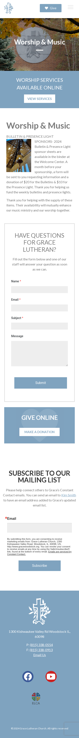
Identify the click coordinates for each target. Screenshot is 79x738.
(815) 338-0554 (41, 645)
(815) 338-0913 (41, 650)
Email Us (39, 655)
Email (11, 518)
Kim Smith (68, 495)
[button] (70, 7)
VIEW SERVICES (39, 99)
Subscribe (39, 565)
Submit (40, 383)
